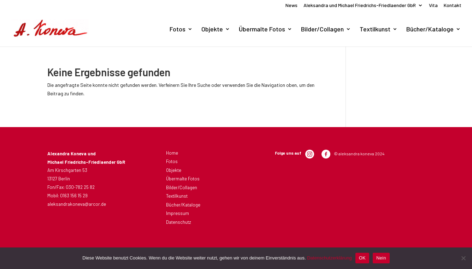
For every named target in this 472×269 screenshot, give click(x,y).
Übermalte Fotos (262, 29)
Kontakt (452, 5)
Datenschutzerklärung (329, 258)
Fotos (177, 29)
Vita (433, 5)
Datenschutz (178, 222)
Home (172, 153)
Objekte (212, 29)
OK (362, 258)
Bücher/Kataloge (430, 29)
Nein (381, 258)
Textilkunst (375, 29)
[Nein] (463, 258)
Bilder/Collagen (322, 29)
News (291, 5)
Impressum (177, 213)
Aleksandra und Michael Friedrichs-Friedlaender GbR (359, 5)
